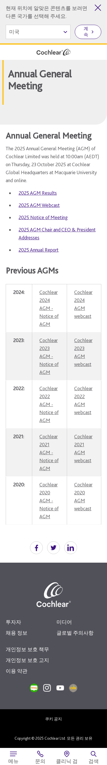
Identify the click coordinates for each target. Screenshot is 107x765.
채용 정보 (16, 633)
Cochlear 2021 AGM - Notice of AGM (48, 452)
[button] (36, 547)
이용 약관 (16, 671)
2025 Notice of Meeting (43, 217)
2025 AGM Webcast (39, 205)
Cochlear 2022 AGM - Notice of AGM (48, 404)
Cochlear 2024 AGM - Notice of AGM (48, 308)
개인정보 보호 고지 (27, 660)
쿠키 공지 (53, 719)
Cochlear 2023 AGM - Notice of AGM (48, 356)
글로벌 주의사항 (75, 633)
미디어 (64, 622)
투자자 (13, 622)
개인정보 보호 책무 (27, 649)
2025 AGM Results (38, 193)
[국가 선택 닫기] (97, 7)
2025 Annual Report (38, 250)
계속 (86, 31)
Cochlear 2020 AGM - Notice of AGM (48, 500)
